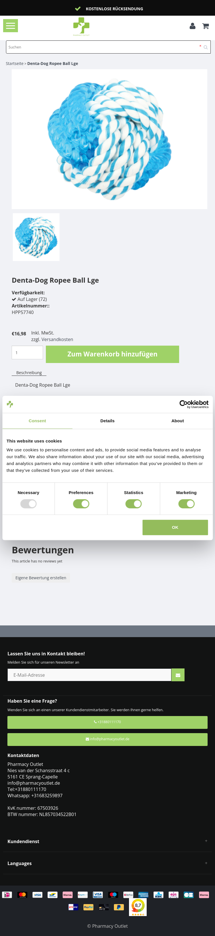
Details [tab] (108, 420)
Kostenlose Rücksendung (114, 8)
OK (175, 527)
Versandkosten (57, 339)
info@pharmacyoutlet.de (107, 739)
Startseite (14, 63)
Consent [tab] (37, 420)
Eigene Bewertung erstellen (40, 577)
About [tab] (177, 420)
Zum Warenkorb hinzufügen (112, 354)
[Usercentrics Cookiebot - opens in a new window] (183, 404)
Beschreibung (29, 372)
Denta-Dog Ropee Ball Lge (52, 63)
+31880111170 (107, 721)
